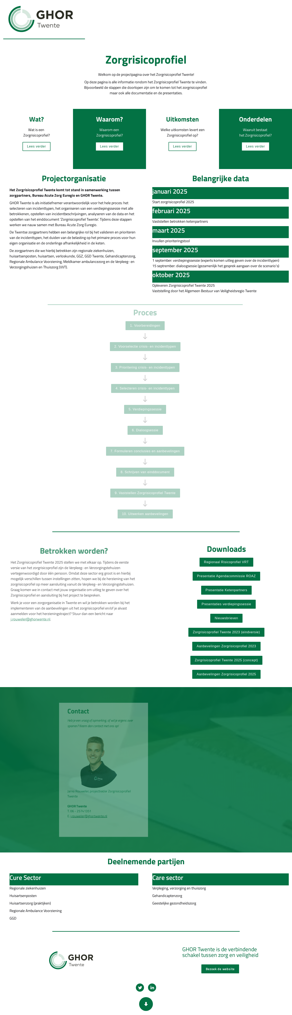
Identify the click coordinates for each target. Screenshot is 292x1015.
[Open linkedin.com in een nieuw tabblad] (152, 988)
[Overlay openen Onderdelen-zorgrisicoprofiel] (255, 146)
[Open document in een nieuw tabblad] (226, 576)
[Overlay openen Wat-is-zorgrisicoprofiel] (36, 146)
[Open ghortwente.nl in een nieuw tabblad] (226, 646)
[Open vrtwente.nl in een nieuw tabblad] (226, 562)
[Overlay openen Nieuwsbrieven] (226, 618)
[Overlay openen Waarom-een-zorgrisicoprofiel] (109, 146)
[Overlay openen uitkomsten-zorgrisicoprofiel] (182, 146)
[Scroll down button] (146, 1004)
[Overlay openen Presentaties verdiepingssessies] (226, 604)
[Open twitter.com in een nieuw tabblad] (140, 988)
